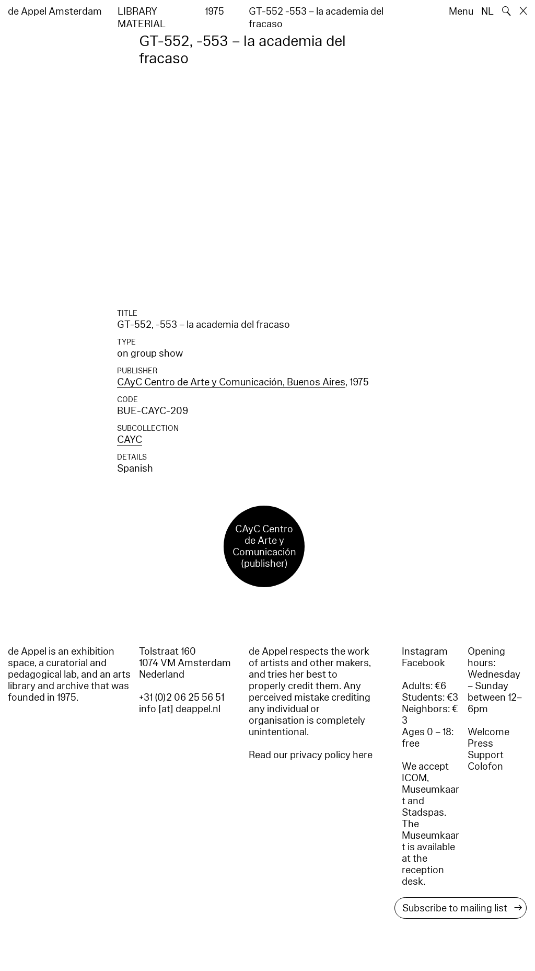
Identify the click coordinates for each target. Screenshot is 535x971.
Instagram (425, 651)
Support (486, 755)
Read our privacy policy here (311, 755)
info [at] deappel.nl (179, 709)
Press (480, 743)
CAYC (129, 440)
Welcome (488, 732)
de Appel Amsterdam (55, 11)
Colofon (485, 766)
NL (487, 11)
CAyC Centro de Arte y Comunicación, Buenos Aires (231, 382)
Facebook (423, 663)
